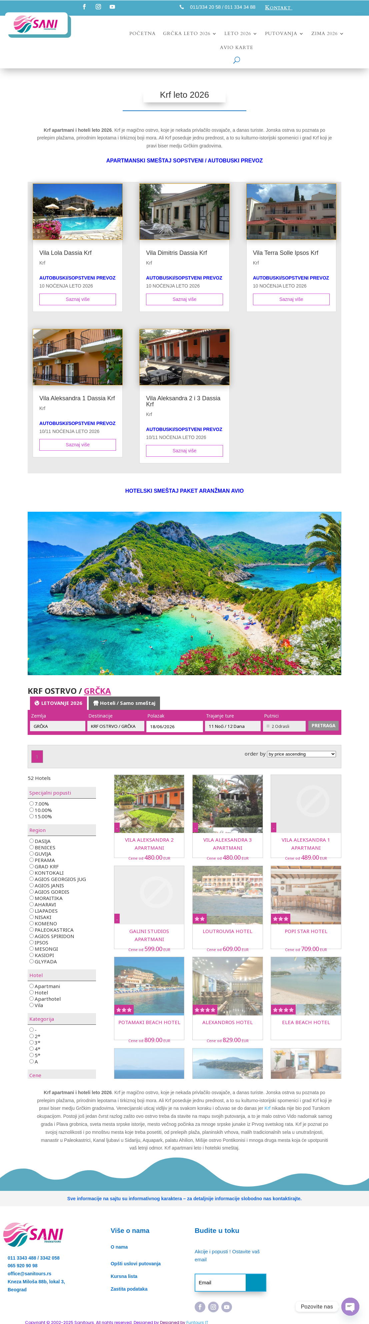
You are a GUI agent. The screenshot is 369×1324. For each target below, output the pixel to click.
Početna (142, 34)
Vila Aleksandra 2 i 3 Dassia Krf (183, 401)
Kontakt (278, 7)
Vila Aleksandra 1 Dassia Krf (77, 398)
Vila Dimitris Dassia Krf (176, 253)
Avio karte (236, 48)
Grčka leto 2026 (186, 34)
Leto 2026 (237, 34)
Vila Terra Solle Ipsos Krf (285, 253)
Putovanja (281, 34)
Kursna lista (124, 1276)
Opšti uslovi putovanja (136, 1263)
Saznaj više (78, 299)
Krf (42, 263)
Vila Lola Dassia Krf (65, 253)
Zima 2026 (324, 34)
